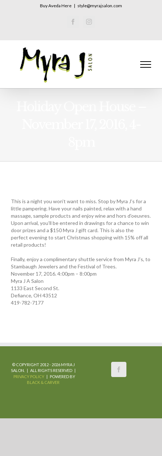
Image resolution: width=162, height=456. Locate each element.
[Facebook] (118, 369)
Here (66, 5)
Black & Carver (43, 382)
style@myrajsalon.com (99, 5)
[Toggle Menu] (145, 64)
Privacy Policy (28, 376)
